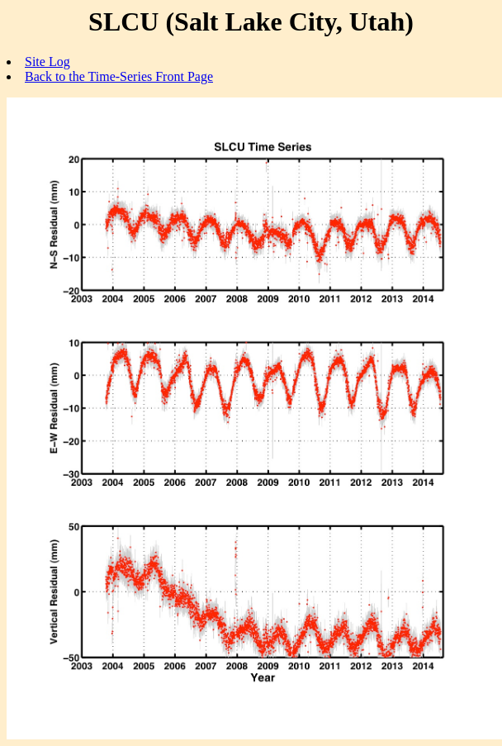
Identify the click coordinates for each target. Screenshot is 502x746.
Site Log (47, 62)
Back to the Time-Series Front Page (119, 76)
